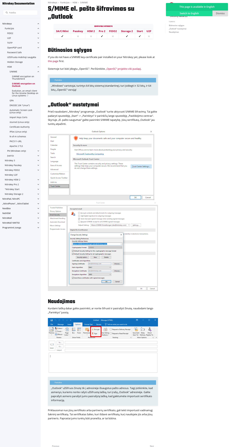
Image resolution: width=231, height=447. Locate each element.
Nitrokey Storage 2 (14, 194)
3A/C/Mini (62, 31)
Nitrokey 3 (10, 160)
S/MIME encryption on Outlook (23, 84)
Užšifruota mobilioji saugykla (21, 57)
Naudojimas (174, 32)
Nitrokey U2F (11, 174)
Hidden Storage (15, 62)
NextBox (6, 208)
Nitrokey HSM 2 (12, 179)
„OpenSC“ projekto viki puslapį (123, 68)
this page (53, 61)
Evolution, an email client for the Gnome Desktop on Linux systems (25, 93)
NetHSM (6, 213)
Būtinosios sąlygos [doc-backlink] (70, 50)
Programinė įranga (11, 227)
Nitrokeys (7, 23)
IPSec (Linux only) (18, 131)
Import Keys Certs (18, 117)
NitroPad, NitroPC (11, 198)
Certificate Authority (20, 126)
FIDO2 (10, 33)
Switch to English (189, 13)
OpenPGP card (14, 47)
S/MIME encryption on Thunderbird (23, 77)
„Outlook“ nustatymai (177, 28)
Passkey (78, 31)
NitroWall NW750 (11, 222)
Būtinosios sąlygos (176, 25)
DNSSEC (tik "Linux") (20, 105)
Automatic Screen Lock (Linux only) (21, 111)
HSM (9, 66)
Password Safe (14, 52)
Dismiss (220, 13)
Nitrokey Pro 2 (12, 184)
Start (140, 31)
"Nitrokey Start (12, 189)
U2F (9, 38)
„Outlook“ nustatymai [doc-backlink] (73, 105)
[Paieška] (20, 12)
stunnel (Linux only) (19, 122)
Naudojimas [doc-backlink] (61, 301)
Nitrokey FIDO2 (12, 170)
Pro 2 (102, 31)
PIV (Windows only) (16, 150)
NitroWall (7, 218)
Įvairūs (10, 155)
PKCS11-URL (16, 141)
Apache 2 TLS (16, 146)
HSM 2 (91, 31)
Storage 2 (127, 31)
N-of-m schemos (18, 136)
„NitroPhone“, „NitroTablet (15, 203)
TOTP (9, 42)
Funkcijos (9, 28)
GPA (12, 100)
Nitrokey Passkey (13, 165)
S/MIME (13, 71)
